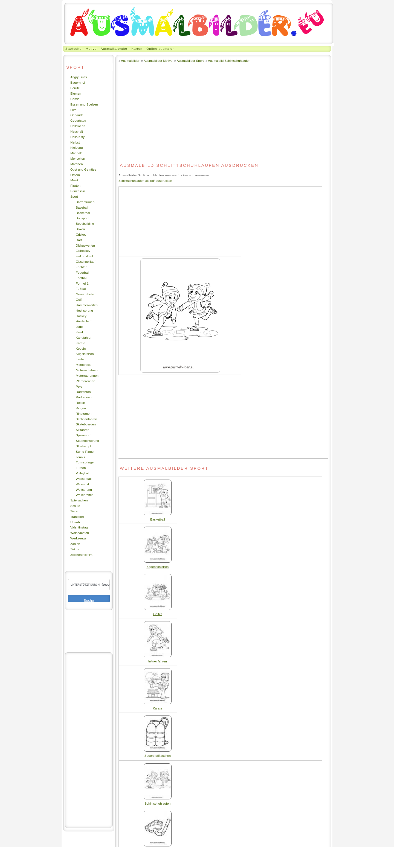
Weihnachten (79, 533)
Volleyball (82, 473)
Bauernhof (77, 82)
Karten (136, 48)
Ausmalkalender (114, 48)
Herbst (75, 142)
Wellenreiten (85, 494)
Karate (80, 343)
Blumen (75, 93)
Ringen (81, 408)
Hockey (81, 316)
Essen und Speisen (84, 104)
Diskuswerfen (85, 245)
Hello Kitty (77, 137)
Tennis (80, 457)
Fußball (81, 288)
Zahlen (75, 543)
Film (73, 110)
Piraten (75, 185)
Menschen (77, 158)
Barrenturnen (85, 202)
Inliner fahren (157, 661)
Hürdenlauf (83, 321)
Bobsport (82, 218)
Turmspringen (85, 462)
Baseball (82, 207)
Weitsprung (84, 489)
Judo (79, 326)
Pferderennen (85, 381)
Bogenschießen (157, 566)
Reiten (80, 402)
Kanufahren (84, 337)
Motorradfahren (87, 370)
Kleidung (76, 147)
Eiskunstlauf (84, 256)
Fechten (81, 267)
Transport (77, 516)
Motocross (83, 364)
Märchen (76, 164)
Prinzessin (77, 191)
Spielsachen (79, 500)
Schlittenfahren (86, 419)
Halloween (77, 126)
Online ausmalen (160, 48)
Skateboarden (86, 424)
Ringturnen (83, 413)
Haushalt (76, 131)
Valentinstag (79, 527)
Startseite (73, 48)
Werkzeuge (78, 538)
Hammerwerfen (87, 305)
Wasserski (83, 484)
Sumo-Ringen (85, 451)
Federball (82, 272)
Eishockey (83, 250)
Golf (79, 299)
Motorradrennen (87, 375)
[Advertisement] (89, 740)
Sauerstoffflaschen (157, 755)
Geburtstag (78, 120)
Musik (74, 180)
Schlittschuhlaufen (157, 803)
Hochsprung (84, 310)
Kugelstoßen (85, 353)
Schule (75, 505)
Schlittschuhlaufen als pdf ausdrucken (145, 180)
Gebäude (76, 115)
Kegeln (81, 348)
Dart (79, 240)
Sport (74, 196)
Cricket (81, 234)
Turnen (81, 467)
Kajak (80, 332)
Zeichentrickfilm (81, 554)
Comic (74, 99)
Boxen (80, 229)
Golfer (157, 614)
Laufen (81, 359)
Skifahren (82, 429)
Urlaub (75, 522)
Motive (91, 48)
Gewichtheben (86, 294)
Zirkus (74, 549)
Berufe (75, 88)
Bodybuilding (85, 223)
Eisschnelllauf (85, 261)
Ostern (75, 175)
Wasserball (83, 478)
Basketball (83, 213)
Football (81, 278)
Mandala (76, 153)
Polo (79, 386)
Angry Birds (78, 77)
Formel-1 (82, 283)
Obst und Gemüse (83, 169)
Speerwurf (83, 435)
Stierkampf (83, 446)
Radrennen (84, 397)
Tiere (73, 511)
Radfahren (83, 391)
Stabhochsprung (87, 440)
